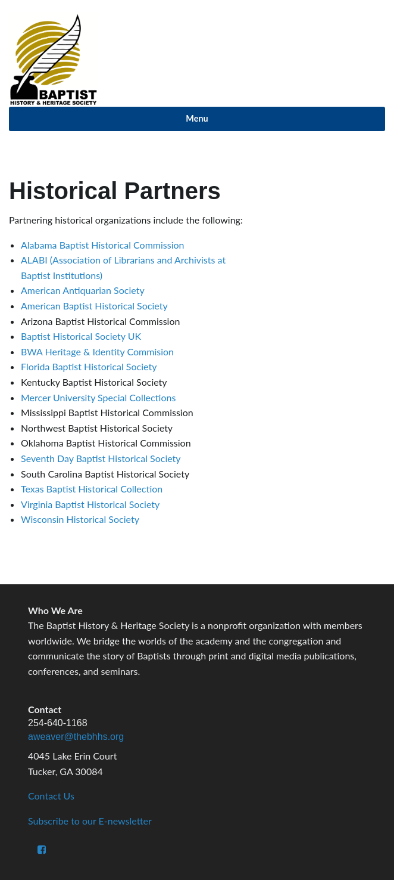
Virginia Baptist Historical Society (90, 504)
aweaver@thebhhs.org (76, 737)
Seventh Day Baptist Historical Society (101, 458)
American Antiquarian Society (83, 290)
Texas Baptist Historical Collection (91, 488)
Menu (197, 118)
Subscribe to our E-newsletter (90, 820)
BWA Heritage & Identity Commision (97, 351)
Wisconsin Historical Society (80, 519)
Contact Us (51, 795)
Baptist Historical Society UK (81, 336)
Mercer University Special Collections (98, 397)
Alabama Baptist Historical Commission (103, 244)
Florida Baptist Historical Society (89, 366)
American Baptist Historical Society (94, 305)
